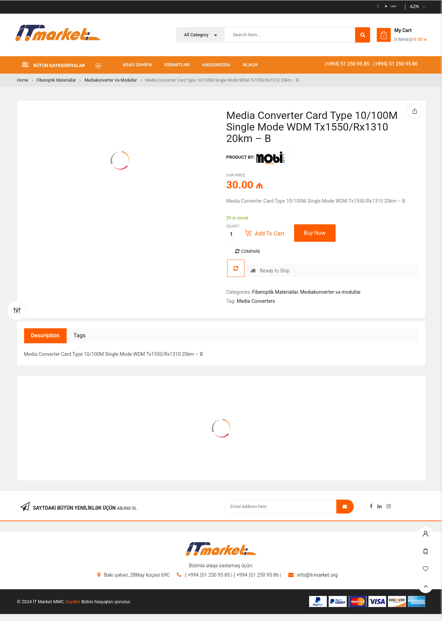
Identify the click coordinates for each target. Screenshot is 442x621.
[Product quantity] (231, 234)
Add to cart (269, 233)
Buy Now (315, 233)
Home (22, 80)
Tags (80, 335)
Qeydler (73, 601)
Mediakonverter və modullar (110, 80)
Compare (250, 251)
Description (45, 335)
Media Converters (256, 301)
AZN (414, 6)
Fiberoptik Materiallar (56, 80)
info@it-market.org (317, 575)
